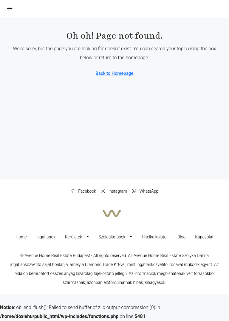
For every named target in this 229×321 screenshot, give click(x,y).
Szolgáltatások (111, 237)
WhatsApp (145, 191)
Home (21, 237)
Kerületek (73, 237)
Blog (181, 237)
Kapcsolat (204, 237)
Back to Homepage (114, 73)
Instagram (114, 191)
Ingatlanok (45, 237)
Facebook (83, 191)
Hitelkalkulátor (155, 237)
